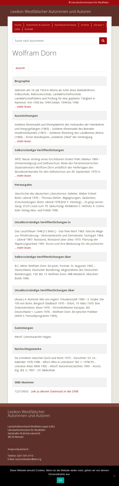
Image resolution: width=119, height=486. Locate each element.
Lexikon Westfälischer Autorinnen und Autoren (51, 11)
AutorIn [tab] (20, 68)
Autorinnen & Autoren (38, 25)
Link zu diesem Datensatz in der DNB (54, 391)
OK (60, 480)
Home (18, 25)
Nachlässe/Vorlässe (65, 25)
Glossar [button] (98, 25)
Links (17, 29)
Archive (85, 25)
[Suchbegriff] (55, 40)
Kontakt (29, 29)
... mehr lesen (23, 106)
